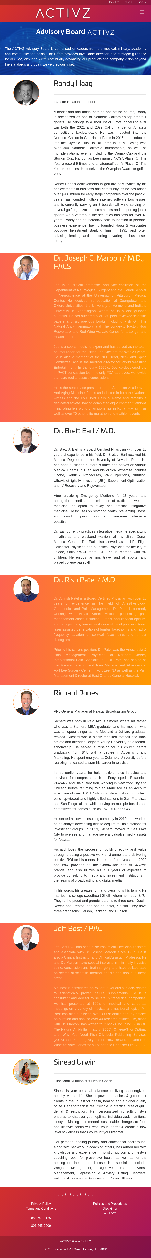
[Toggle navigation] (142, 12)
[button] (60, 1194)
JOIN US (113, 2)
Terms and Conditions (41, 1208)
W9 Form (110, 1213)
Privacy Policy (41, 1203)
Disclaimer (110, 1208)
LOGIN (142, 2)
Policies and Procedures (110, 1203)
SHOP (128, 2)
